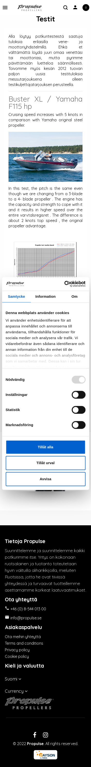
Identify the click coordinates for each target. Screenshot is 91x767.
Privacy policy (17, 649)
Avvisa (45, 479)
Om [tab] (75, 296)
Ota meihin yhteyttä (23, 636)
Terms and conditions (24, 643)
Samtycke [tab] (16, 296)
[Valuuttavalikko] (45, 690)
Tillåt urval (45, 463)
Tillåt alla (45, 447)
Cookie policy (17, 656)
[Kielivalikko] (45, 678)
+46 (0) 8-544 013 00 (28, 608)
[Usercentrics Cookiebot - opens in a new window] (64, 284)
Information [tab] (45, 296)
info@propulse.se (25, 617)
